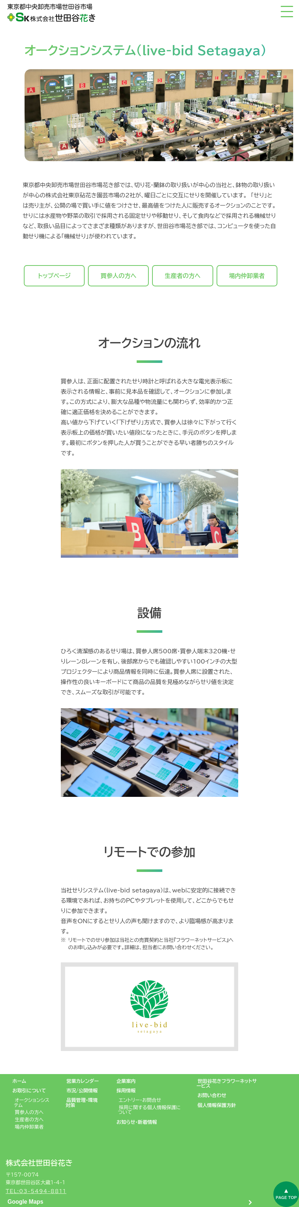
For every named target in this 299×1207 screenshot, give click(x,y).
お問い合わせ (212, 1095)
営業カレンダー (82, 1081)
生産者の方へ (183, 276)
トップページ (54, 276)
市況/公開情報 (81, 1090)
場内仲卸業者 (247, 276)
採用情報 (126, 1090)
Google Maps (26, 1202)
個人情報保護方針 (217, 1105)
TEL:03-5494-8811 (36, 1191)
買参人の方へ (119, 276)
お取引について (29, 1090)
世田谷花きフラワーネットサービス (226, 1083)
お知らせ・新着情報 (137, 1122)
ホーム (19, 1081)
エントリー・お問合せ (140, 1100)
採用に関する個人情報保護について (149, 1110)
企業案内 (126, 1081)
